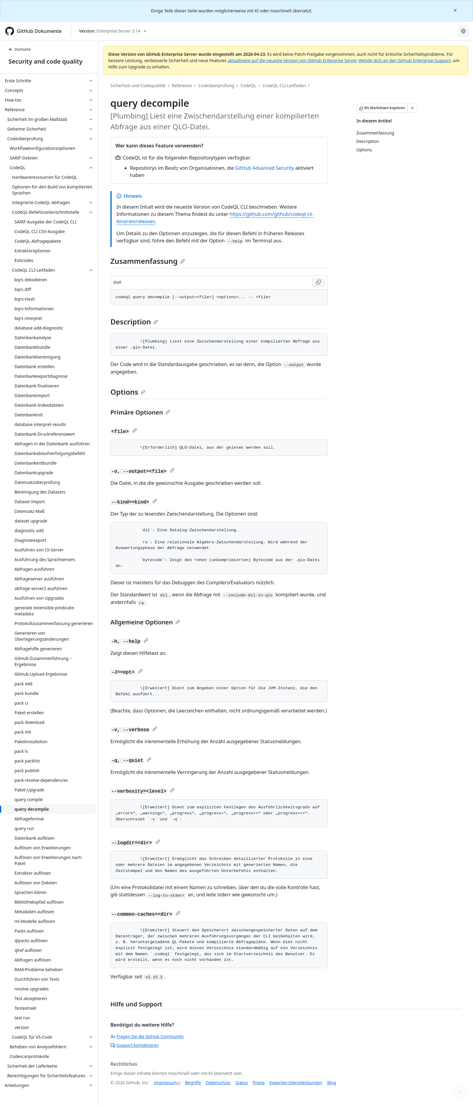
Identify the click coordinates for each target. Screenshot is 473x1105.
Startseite (19, 49)
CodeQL (248, 85)
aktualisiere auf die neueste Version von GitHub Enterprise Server (292, 60)
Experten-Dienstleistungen (295, 1082)
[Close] (456, 9)
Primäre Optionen (140, 412)
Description (134, 322)
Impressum (165, 1082)
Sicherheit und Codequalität (138, 85)
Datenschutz (218, 1082)
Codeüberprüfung (216, 85)
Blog (331, 1082)
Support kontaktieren (134, 1045)
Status (241, 1082)
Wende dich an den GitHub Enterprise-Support (405, 60)
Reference (182, 85)
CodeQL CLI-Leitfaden (284, 85)
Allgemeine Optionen (145, 622)
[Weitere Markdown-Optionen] (412, 108)
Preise (258, 1082)
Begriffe (193, 1082)
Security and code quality (45, 61)
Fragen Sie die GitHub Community (147, 1036)
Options (127, 392)
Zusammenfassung (147, 261)
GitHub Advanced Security (264, 168)
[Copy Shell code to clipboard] (318, 282)
